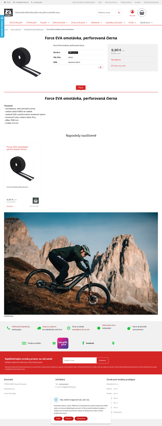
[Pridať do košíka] (36, 201)
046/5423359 (38, 2)
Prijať (58, 419)
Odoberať (102, 360)
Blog (100, 2)
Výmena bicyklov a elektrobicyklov (83, 2)
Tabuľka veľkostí (126, 2)
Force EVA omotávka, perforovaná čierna (17, 148)
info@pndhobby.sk (22, 2)
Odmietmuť (81, 419)
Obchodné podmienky (151, 2)
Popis (80, 87)
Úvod (8, 2)
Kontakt (137, 2)
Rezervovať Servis (111, 2)
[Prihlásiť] (132, 13)
